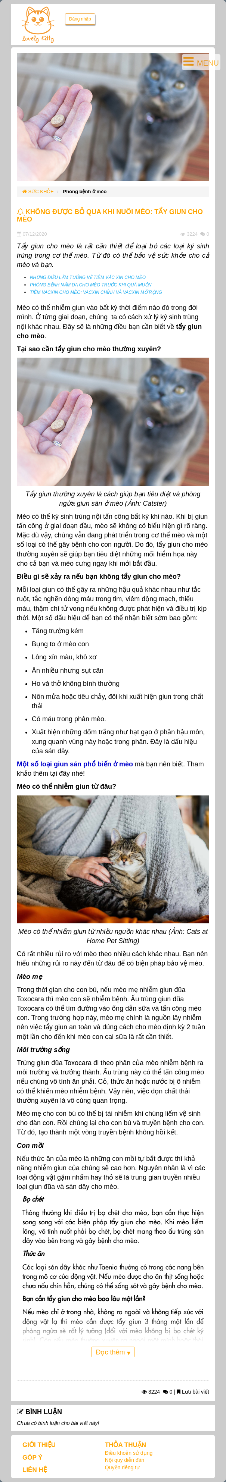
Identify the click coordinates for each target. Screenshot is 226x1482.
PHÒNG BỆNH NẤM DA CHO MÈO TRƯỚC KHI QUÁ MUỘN (91, 285)
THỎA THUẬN (125, 1444)
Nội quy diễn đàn (125, 1460)
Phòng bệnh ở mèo (85, 191)
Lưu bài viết (193, 1392)
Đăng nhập (80, 19)
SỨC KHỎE (38, 191)
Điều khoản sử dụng (128, 1453)
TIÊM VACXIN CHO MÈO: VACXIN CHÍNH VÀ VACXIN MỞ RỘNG (96, 292)
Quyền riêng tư (122, 1467)
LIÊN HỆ (34, 1469)
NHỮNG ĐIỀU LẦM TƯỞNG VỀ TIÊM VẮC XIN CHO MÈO (88, 277)
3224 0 (157, 1392)
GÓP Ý (32, 1457)
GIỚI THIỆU (39, 1444)
